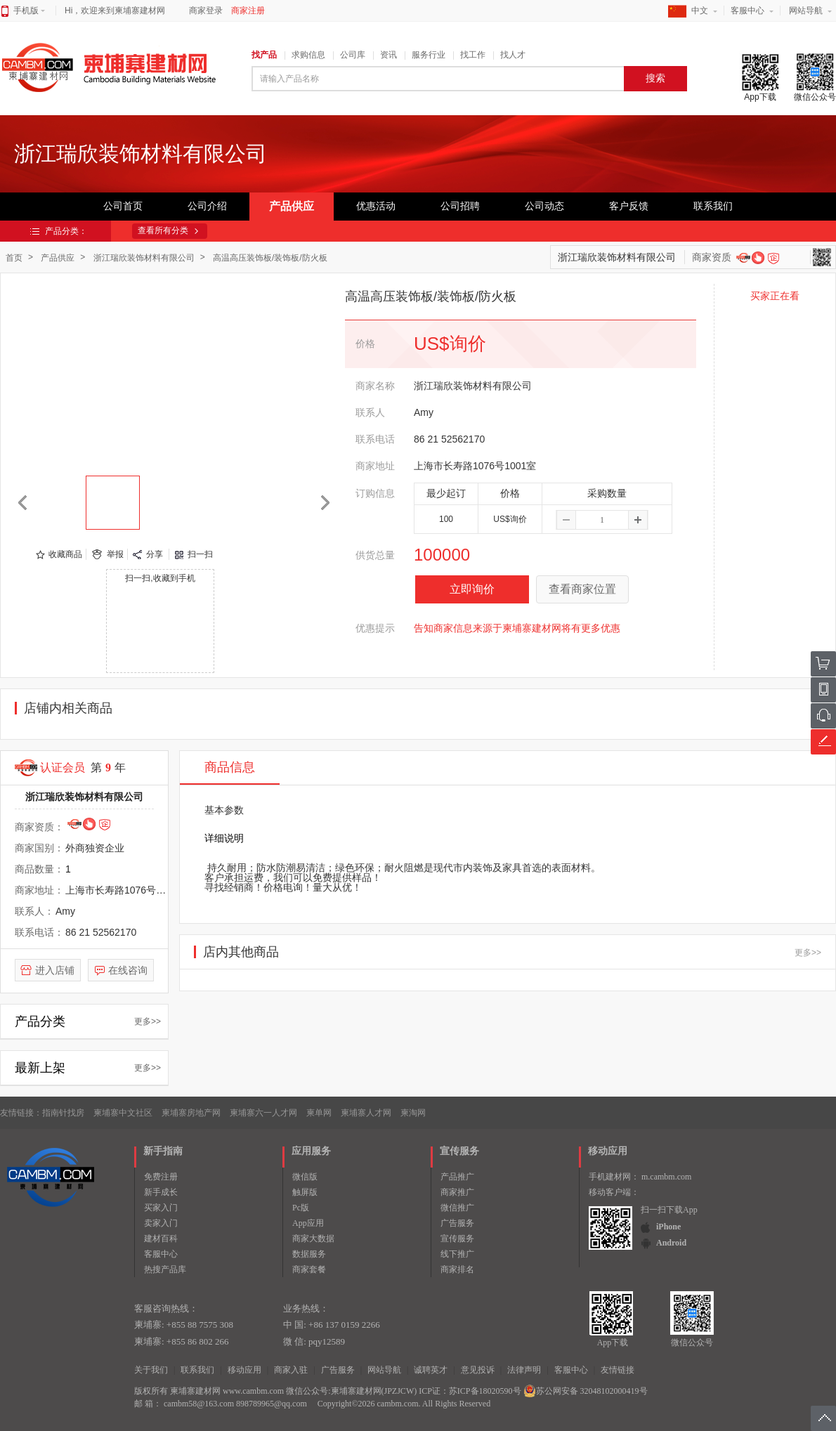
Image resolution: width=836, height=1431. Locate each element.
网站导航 (806, 10)
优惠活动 (376, 206)
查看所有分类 (163, 230)
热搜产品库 (165, 1269)
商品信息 (229, 767)
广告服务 (457, 1223)
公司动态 (544, 206)
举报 (115, 554)
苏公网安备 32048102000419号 (585, 1391)
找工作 (472, 55)
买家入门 (161, 1208)
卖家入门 (161, 1223)
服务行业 (428, 55)
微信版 (305, 1177)
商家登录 (206, 10)
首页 (14, 258)
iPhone (668, 1226)
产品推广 (457, 1177)
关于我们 (151, 1370)
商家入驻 (291, 1370)
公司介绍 (207, 206)
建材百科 (161, 1238)
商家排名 (457, 1269)
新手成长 (161, 1192)
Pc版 (300, 1208)
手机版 (29, 10)
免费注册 (161, 1177)
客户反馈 (628, 206)
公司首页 (123, 206)
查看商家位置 (582, 589)
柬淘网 (413, 1113)
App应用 (308, 1223)
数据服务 (309, 1254)
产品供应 (291, 206)
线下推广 (457, 1254)
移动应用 (244, 1370)
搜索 (655, 78)
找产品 (264, 55)
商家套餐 (309, 1269)
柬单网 (319, 1113)
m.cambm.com (666, 1177)
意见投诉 (478, 1370)
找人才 (512, 55)
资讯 (388, 55)
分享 (154, 554)
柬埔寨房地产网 (191, 1113)
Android (671, 1243)
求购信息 (308, 55)
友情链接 (617, 1370)
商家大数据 (313, 1238)
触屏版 (305, 1192)
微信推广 (457, 1208)
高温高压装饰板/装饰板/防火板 (270, 258)
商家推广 (457, 1192)
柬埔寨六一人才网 (263, 1113)
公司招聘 (460, 206)
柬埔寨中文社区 (122, 1113)
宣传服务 (457, 1238)
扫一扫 (200, 554)
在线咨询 (128, 970)
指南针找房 (63, 1113)
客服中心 (747, 10)
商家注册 (248, 10)
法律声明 (524, 1370)
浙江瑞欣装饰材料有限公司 (144, 258)
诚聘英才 (431, 1370)
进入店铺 (54, 970)
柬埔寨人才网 (366, 1113)
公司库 (352, 55)
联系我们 (713, 206)
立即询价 (472, 589)
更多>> (147, 1021)
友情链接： (21, 1113)
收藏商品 (65, 554)
